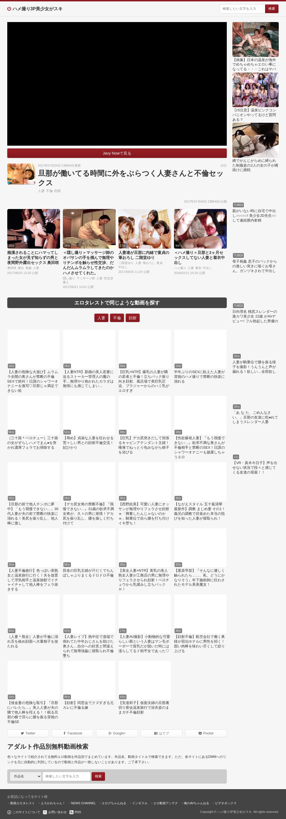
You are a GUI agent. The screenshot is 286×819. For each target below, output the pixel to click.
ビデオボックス (226, 803)
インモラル (139, 803)
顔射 (57, 191)
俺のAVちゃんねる (196, 803)
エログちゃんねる (114, 803)
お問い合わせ (57, 812)
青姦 (28, 268)
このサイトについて (26, 812)
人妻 (41, 191)
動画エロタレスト (22, 803)
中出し (123, 267)
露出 (21, 268)
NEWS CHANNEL (83, 803)
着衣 (198, 268)
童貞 (159, 263)
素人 (66, 282)
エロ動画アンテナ (165, 803)
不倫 (49, 191)
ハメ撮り (180, 268)
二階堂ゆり (126, 263)
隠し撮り (69, 278)
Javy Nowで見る (117, 153)
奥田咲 (11, 268)
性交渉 (108, 278)
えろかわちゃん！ (53, 803)
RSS (78, 812)
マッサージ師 (86, 278)
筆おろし (149, 263)
